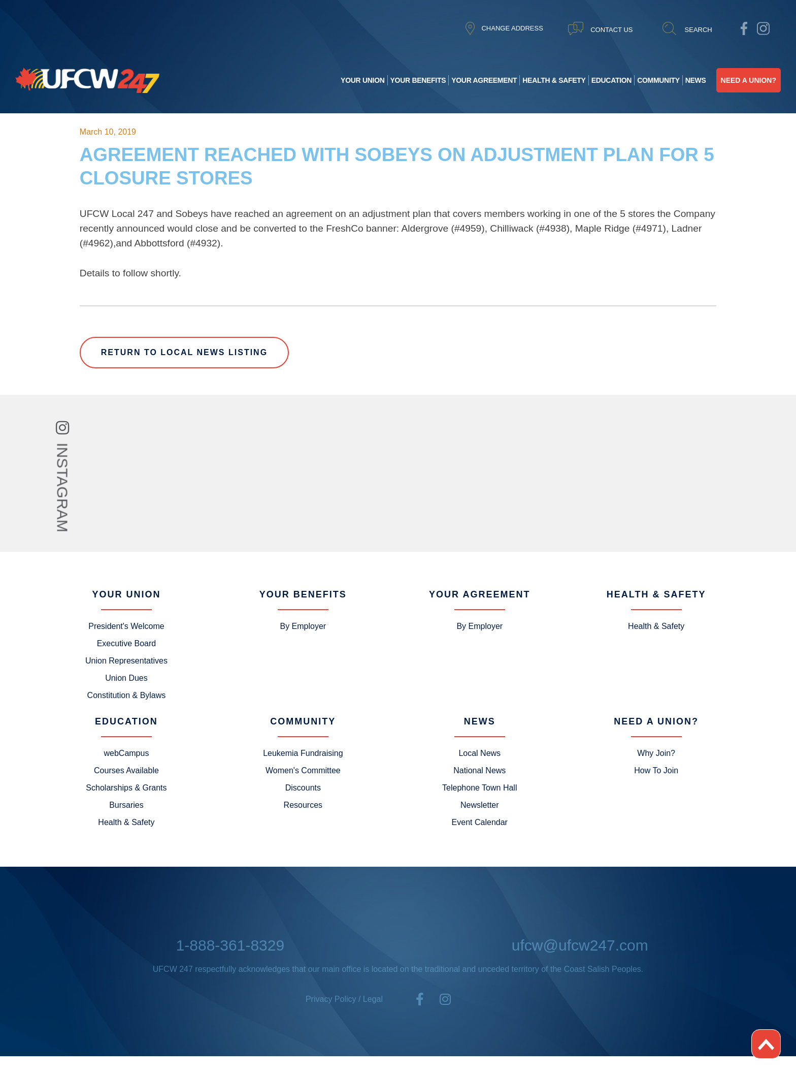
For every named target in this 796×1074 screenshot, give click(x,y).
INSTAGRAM (62, 487)
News (695, 80)
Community (658, 80)
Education (611, 80)
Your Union (362, 80)
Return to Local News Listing (184, 352)
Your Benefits (418, 80)
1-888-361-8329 (230, 945)
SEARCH (698, 30)
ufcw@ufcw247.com (580, 945)
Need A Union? (748, 80)
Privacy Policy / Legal (344, 999)
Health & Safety (553, 80)
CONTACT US (611, 30)
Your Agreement (484, 80)
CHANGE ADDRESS (512, 28)
